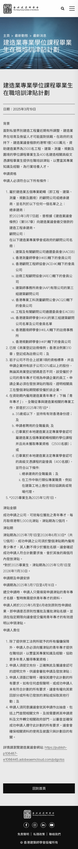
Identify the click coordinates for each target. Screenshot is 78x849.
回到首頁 (39, 788)
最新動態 (21, 36)
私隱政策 (39, 834)
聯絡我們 (55, 834)
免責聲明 (23, 834)
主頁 (6, 36)
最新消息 (39, 36)
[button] (72, 8)
